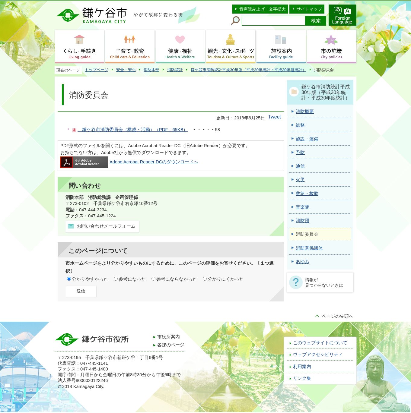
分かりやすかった (90, 279)
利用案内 (302, 366)
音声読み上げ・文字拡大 (262, 9)
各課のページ (170, 344)
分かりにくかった (226, 279)
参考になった (132, 279)
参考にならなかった (176, 279)
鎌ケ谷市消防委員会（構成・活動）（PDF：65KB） (133, 129)
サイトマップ (309, 9)
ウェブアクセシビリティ (318, 354)
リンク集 (302, 378)
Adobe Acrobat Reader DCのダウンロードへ (129, 161)
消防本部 (151, 70)
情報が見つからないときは (324, 282)
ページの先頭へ (337, 316)
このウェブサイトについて (320, 342)
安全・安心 (126, 70)
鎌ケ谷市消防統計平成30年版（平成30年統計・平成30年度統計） (248, 70)
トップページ (96, 70)
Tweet (274, 116)
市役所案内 (168, 336)
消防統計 (175, 70)
